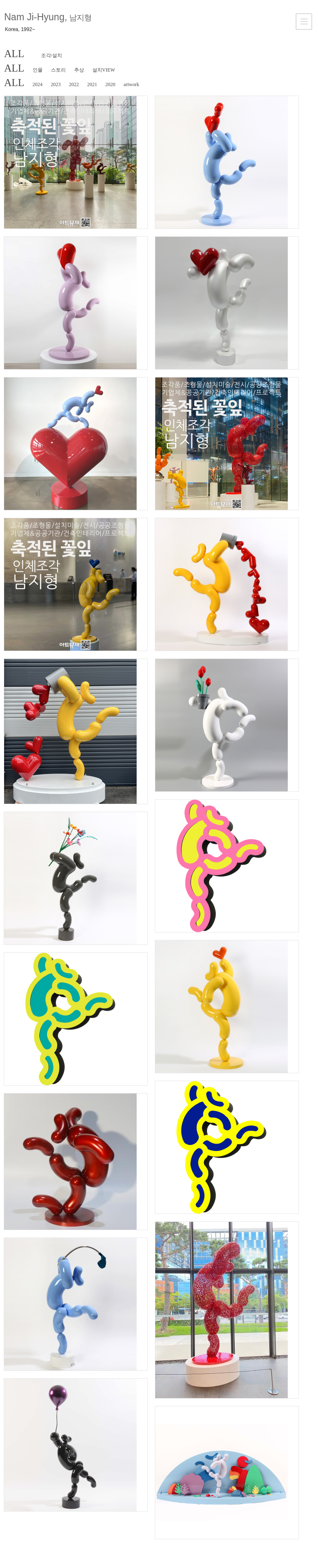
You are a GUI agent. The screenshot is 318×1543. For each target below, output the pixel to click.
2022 (74, 84)
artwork (131, 84)
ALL (14, 53)
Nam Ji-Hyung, (48, 17)
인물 (38, 70)
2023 (56, 84)
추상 (79, 70)
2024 (38, 84)
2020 (111, 84)
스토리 (58, 70)
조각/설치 (51, 55)
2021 (92, 84)
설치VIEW (103, 70)
